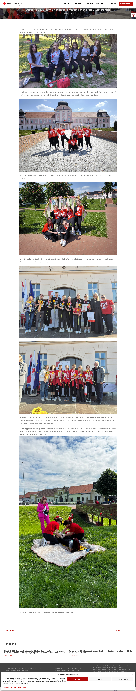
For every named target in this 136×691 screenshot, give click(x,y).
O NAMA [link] (68, 4)
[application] (71, 4)
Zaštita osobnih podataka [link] (20, 687)
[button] (132, 674)
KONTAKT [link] (112, 4)
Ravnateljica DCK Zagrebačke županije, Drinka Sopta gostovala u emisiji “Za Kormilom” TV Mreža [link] (100, 652)
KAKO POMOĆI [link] (126, 4)
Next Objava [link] (118, 630)
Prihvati (77, 679)
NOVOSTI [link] (78, 4)
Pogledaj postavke (122, 679)
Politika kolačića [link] (7, 687)
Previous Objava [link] (9, 630)
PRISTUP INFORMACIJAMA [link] (95, 4)
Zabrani (100, 679)
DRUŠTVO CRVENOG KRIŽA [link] (33, 3)
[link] (133, 15)
